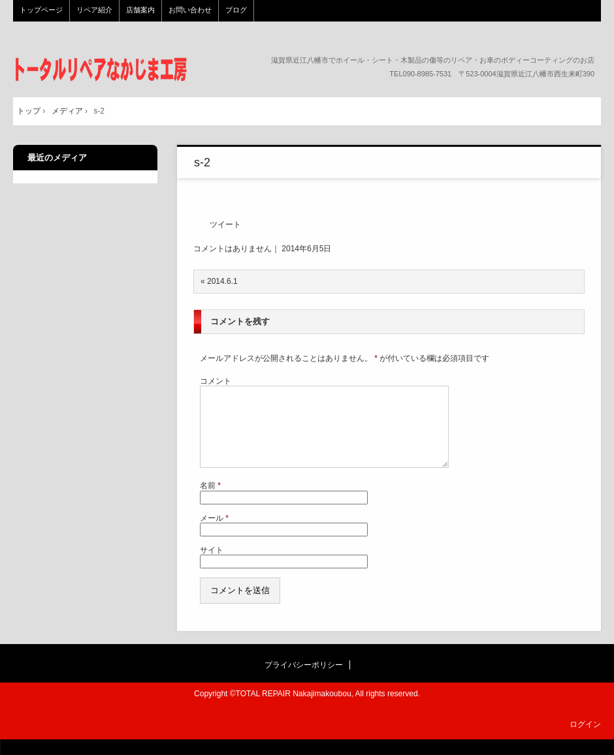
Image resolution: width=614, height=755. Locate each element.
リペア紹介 (94, 10)
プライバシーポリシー (304, 680)
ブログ (236, 10)
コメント (215, 381)
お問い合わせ (190, 10)
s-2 (202, 162)
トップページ (41, 10)
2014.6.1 (222, 281)
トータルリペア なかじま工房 (101, 69)
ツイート (225, 224)
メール (214, 533)
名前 (210, 501)
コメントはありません (232, 248)
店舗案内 (140, 10)
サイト (211, 565)
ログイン (585, 740)
